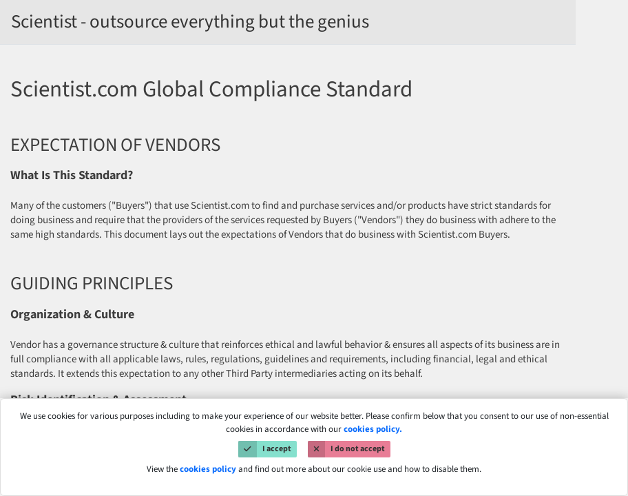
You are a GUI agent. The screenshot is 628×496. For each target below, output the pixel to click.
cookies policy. (373, 429)
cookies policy (208, 469)
